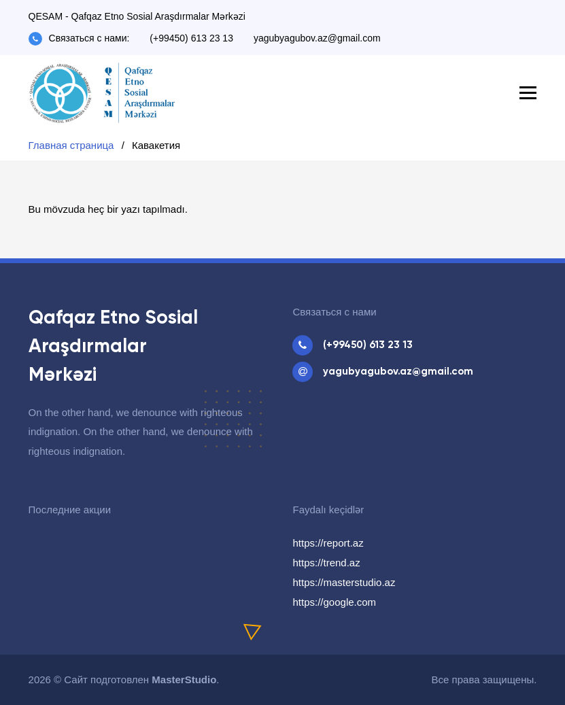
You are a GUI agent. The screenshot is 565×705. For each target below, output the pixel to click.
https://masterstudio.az (343, 582)
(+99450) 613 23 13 (191, 38)
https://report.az (327, 543)
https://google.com (334, 602)
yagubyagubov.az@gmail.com (317, 38)
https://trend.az (326, 562)
